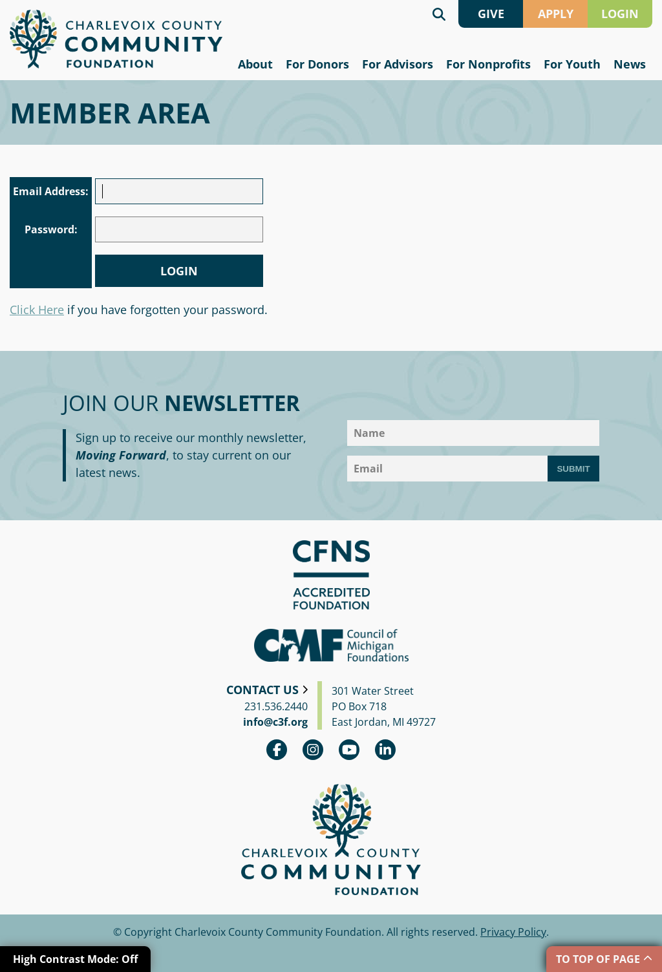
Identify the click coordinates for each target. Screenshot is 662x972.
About (255, 64)
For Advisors (397, 64)
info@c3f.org (275, 722)
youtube (349, 749)
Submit (573, 469)
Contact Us (262, 689)
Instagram (313, 749)
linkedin (385, 749)
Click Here (37, 309)
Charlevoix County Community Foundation (116, 39)
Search (439, 14)
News (630, 64)
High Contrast (75, 959)
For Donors (317, 64)
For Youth (572, 64)
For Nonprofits (488, 64)
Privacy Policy (513, 932)
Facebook (276, 749)
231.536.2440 (276, 706)
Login (179, 271)
